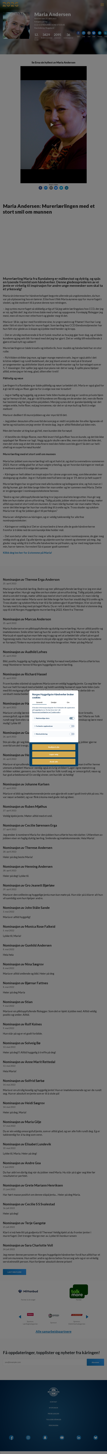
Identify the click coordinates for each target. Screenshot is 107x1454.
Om (68, 702)
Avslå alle (54, 761)
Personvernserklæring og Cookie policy (46, 712)
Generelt (39, 702)
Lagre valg (53, 754)
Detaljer (53, 702)
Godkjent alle (53, 747)
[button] (53, 718)
